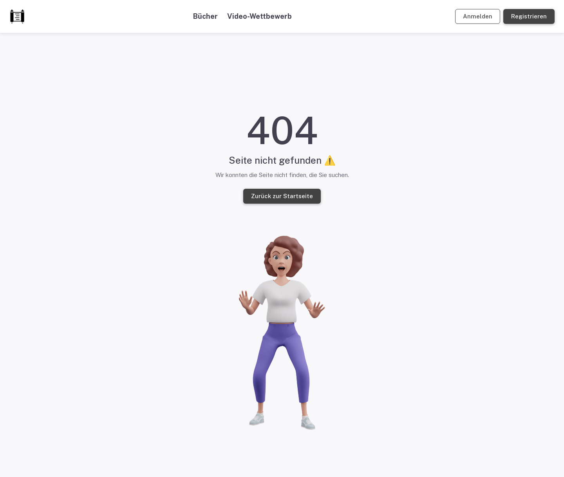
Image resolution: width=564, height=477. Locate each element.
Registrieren (529, 16)
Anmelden (478, 16)
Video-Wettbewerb (259, 16)
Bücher (205, 16)
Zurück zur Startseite (282, 196)
